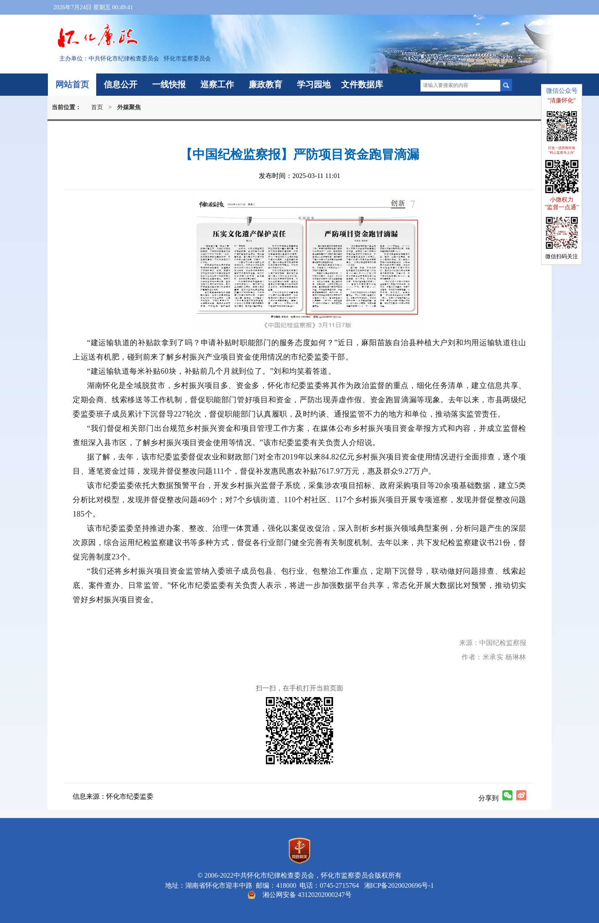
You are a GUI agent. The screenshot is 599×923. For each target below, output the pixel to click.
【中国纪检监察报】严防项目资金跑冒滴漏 (299, 154)
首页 (97, 107)
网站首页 (72, 84)
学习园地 (314, 84)
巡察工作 (217, 84)
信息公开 (120, 84)
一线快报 (169, 84)
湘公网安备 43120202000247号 (307, 894)
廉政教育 (265, 84)
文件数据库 (362, 84)
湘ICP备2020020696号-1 (397, 885)
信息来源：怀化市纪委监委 (113, 796)
